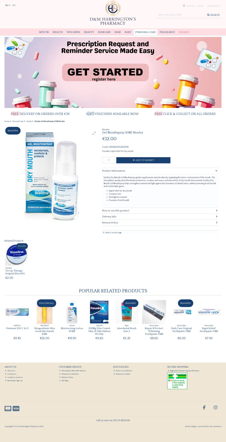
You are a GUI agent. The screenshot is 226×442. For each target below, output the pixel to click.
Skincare (104, 32)
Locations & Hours (14, 377)
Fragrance (167, 32)
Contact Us (10, 374)
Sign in (7, 5)
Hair (118, 32)
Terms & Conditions (123, 371)
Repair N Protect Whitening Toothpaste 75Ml (154, 331)
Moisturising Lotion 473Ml (72, 330)
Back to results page (113, 233)
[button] (94, 133)
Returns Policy (66, 377)
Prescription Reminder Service (72, 371)
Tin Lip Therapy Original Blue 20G (15, 272)
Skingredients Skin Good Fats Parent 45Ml (44, 331)
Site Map (64, 381)
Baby (128, 32)
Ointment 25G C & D (17, 328)
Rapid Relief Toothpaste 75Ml (209, 330)
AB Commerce (215, 426)
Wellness (73, 32)
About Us (10, 371)
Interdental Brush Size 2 (126, 330)
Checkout (213, 6)
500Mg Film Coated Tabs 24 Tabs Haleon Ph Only (99, 331)
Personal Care (145, 32)
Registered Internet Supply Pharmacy (183, 371)
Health (58, 32)
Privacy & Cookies (122, 374)
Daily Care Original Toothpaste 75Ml (181, 330)
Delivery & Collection (69, 374)
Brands (184, 32)
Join (13, 5)
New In (44, 32)
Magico (194, 426)
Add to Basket (143, 160)
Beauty (89, 32)
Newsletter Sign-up (14, 381)
